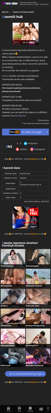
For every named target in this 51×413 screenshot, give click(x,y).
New (19, 411)
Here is (5, 76)
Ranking (30, 411)
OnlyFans (33, 143)
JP (48, 411)
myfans (24, 149)
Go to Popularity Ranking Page (25, 373)
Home (8, 411)
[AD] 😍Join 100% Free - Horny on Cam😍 (25, 159)
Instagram (39, 149)
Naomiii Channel (18, 115)
